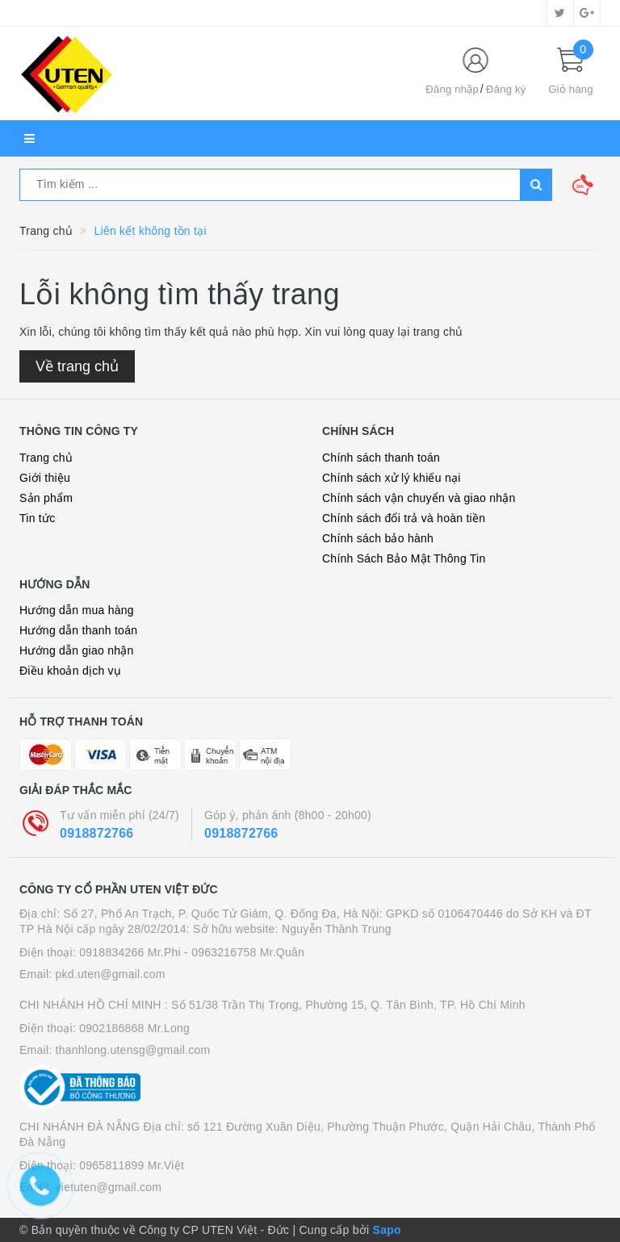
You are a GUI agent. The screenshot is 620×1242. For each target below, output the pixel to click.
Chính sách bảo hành (378, 538)
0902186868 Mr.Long (134, 1028)
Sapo (387, 1229)
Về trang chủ (77, 366)
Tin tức (37, 518)
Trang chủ (46, 457)
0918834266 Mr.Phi (130, 952)
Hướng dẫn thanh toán (78, 630)
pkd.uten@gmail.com (110, 974)
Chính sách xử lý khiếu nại (391, 477)
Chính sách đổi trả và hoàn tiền (403, 518)
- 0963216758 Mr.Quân (244, 952)
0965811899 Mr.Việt (131, 1165)
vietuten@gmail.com (109, 1187)
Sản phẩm (46, 497)
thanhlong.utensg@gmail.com (133, 1049)
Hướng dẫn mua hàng (76, 610)
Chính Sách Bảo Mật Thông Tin (404, 558)
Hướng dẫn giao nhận (76, 650)
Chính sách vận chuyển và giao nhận (419, 497)
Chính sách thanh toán (381, 457)
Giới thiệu (44, 477)
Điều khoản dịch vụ (70, 670)
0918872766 (96, 833)
